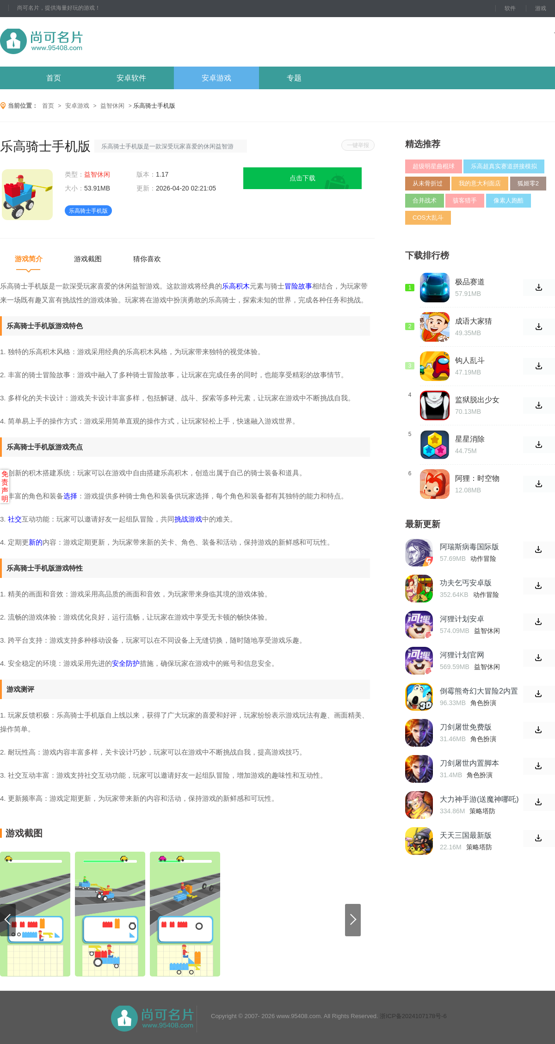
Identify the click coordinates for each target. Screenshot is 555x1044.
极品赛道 (470, 282)
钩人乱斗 (470, 360)
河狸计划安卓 (462, 619)
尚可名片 (92, 42)
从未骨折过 (428, 183)
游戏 (540, 8)
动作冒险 (483, 558)
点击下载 (302, 178)
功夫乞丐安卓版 (466, 583)
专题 (294, 78)
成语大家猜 (473, 321)
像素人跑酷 (508, 200)
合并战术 (425, 200)
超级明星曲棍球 (434, 166)
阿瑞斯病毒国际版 (469, 547)
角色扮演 (483, 702)
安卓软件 (131, 78)
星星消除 (470, 439)
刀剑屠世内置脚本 (469, 763)
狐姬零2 (528, 183)
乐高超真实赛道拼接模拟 (504, 166)
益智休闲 (112, 105)
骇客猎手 (465, 200)
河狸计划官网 (462, 655)
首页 (53, 78)
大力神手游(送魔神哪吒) (479, 799)
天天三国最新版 (466, 835)
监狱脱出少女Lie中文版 (477, 400)
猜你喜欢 (147, 259)
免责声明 (4, 486)
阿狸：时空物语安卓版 (477, 478)
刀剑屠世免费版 (466, 727)
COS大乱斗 (428, 217)
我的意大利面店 (480, 183)
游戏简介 (29, 259)
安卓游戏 (216, 78)
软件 (510, 8)
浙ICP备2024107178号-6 (413, 1016)
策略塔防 (482, 811)
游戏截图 (88, 259)
